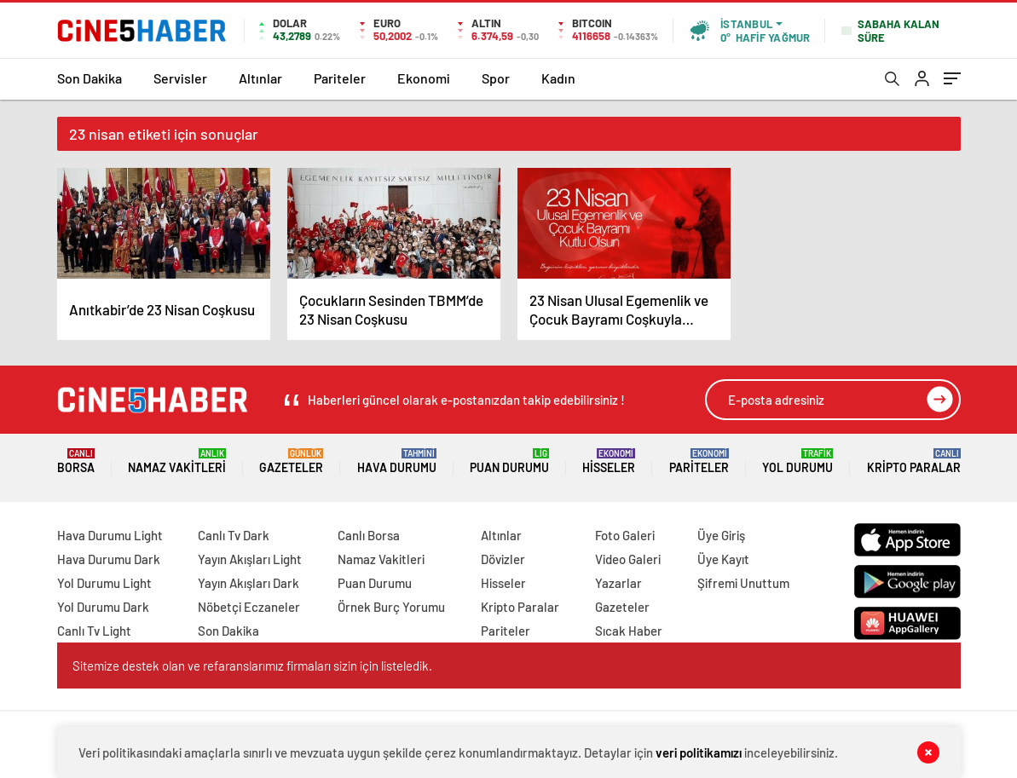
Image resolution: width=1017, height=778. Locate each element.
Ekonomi (423, 78)
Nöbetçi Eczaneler (249, 606)
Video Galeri (628, 559)
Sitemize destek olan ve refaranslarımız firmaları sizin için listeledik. (252, 665)
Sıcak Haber (628, 630)
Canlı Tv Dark (233, 535)
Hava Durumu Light (110, 535)
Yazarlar (618, 583)
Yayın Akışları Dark (248, 583)
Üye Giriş (721, 535)
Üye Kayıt (723, 559)
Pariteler (340, 78)
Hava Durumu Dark (108, 559)
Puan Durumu (509, 461)
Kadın (558, 78)
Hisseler (608, 461)
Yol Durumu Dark (103, 606)
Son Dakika (89, 78)
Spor (496, 78)
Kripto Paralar (914, 461)
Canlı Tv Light (94, 630)
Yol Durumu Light (104, 583)
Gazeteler (291, 461)
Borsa (76, 461)
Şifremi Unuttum (743, 583)
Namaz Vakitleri (177, 461)
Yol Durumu (797, 461)
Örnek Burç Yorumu (391, 606)
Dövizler (503, 559)
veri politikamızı (699, 752)
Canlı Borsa (369, 535)
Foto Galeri (625, 535)
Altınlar (260, 78)
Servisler (180, 78)
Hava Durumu (396, 461)
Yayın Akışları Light (250, 559)
